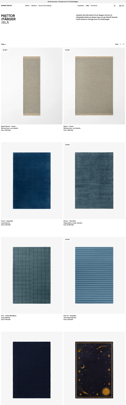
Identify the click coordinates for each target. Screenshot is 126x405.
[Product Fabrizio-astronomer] (38, 254)
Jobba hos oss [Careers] (6, 369)
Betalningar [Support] (55, 363)
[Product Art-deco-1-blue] (88, 254)
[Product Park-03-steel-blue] (13, 110)
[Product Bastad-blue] (113, 158)
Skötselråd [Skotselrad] (30, 366)
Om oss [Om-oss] (28, 360)
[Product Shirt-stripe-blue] (88, 158)
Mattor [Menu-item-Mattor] (27, 6)
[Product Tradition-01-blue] (13, 158)
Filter (3, 44)
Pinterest (104, 369)
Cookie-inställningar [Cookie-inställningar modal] (83, 366)
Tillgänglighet (81, 372)
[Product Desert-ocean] (38, 63)
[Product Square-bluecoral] (88, 206)
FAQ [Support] (52, 360)
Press (28, 369)
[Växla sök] (115, 5)
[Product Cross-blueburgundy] (13, 206)
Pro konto (4, 360)
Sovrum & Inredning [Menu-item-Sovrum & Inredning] (44, 6)
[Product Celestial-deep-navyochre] (63, 110)
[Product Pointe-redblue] (113, 206)
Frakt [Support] (53, 366)
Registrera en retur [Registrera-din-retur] (58, 369)
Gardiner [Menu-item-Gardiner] (34, 6)
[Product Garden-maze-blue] (113, 110)
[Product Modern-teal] (88, 110)
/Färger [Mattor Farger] (8, 19)
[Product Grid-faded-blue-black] (113, 63)
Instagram (104, 363)
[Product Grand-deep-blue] (63, 63)
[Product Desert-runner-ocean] (13, 63)
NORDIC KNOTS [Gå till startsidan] (6, 6)
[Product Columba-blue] (63, 158)
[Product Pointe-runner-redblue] (38, 302)
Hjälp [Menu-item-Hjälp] (87, 6)
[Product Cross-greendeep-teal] (113, 254)
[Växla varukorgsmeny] (121, 5)
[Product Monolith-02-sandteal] (63, 254)
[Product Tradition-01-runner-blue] (13, 302)
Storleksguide (31, 363)
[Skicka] (47, 385)
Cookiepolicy (80, 363)
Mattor (8, 15)
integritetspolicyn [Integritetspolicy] (28, 391)
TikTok (103, 366)
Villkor (78, 369)
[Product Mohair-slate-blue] (88, 63)
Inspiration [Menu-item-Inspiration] (80, 6)
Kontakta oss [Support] (5, 363)
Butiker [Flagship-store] (3, 366)
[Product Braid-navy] (38, 110)
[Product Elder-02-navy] (13, 254)
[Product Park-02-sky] (38, 158)
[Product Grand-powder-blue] (38, 206)
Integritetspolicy (82, 360)
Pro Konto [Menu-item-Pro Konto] (94, 6)
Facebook (104, 360)
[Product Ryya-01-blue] (63, 206)
